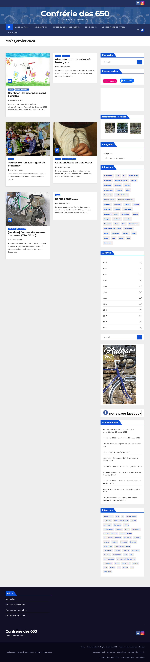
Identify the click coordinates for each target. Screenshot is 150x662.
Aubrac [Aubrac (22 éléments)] (133, 180)
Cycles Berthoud (99, 652)
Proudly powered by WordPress (17, 652)
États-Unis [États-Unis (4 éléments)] (107, 243)
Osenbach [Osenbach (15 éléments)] (107, 224)
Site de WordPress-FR (15, 615)
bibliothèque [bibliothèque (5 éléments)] (108, 190)
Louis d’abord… (109, 452)
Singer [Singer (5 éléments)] (106, 238)
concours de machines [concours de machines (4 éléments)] (125, 199)
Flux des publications (15, 604)
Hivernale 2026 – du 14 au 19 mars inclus (121, 481)
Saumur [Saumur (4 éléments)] (125, 233)
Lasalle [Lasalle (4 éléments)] (135, 214)
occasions (11, 228)
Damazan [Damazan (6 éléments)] (117, 204)
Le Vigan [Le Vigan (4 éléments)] (107, 219)
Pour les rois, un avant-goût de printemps (26, 164)
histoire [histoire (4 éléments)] (136, 204)
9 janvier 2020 (16, 240)
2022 (105, 286)
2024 (105, 274)
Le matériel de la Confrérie (109, 657)
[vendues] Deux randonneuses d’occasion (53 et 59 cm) (26, 234)
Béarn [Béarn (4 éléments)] (128, 190)
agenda (10, 89)
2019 (105, 304)
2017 (105, 316)
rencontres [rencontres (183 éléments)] (128, 228)
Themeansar (47, 652)
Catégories (107, 153)
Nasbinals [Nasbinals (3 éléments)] (117, 219)
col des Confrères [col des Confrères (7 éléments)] (121, 195)
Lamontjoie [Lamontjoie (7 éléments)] (125, 214)
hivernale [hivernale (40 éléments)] (107, 209)
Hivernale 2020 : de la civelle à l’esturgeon (72, 61)
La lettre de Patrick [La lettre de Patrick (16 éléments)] (110, 214)
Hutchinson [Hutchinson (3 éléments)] (127, 209)
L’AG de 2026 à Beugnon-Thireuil (117, 444)
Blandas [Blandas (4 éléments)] (119, 190)
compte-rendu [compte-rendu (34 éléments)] (109, 199)
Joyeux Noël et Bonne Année (115, 489)
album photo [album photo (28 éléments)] (133, 175)
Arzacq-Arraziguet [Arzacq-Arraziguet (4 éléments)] (121, 180)
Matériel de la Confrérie (66, 27)
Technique (90, 27)
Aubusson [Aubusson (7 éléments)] (107, 185)
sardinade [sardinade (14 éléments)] (115, 233)
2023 (105, 280)
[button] (138, 30)
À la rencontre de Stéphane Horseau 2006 (102, 647)
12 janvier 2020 (63, 167)
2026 (105, 262)
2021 (105, 292)
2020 (105, 298)
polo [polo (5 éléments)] (123, 224)
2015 (105, 328)
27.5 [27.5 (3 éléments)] (117, 175)
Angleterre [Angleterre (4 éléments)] (107, 180)
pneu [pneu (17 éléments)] (116, 224)
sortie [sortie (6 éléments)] (121, 238)
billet (58, 195)
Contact (12, 33)
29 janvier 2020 (16, 100)
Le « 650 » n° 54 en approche (115, 466)
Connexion (10, 599)
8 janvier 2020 (63, 203)
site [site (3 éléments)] (113, 238)
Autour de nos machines (127, 647)
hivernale (66, 55)
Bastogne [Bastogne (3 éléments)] (118, 185)
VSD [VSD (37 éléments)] (128, 238)
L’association (121, 652)
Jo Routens (111, 652)
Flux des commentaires (16, 610)
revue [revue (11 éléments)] (106, 233)
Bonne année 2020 (66, 198)
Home (83, 647)
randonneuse (21, 228)
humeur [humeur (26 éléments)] (117, 209)
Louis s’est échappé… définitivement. (119, 458)
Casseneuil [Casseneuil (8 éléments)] (107, 195)
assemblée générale (21, 89)
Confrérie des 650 (75, 13)
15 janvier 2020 (16, 170)
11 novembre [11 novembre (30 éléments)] (108, 175)
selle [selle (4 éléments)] (133, 233)
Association (22, 27)
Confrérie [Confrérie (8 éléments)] (107, 204)
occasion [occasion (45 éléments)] (127, 219)
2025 (105, 268)
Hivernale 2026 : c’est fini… (115, 438)
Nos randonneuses (127, 657)
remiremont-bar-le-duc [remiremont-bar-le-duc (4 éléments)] (112, 228)
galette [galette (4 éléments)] (127, 204)
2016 (105, 322)
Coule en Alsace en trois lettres (73, 162)
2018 (105, 310)
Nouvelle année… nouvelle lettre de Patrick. (122, 472)
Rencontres (41, 27)
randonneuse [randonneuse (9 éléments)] (133, 224)
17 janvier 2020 (63, 67)
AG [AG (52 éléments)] (124, 175)
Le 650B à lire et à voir (113, 27)
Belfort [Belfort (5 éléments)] (127, 185)
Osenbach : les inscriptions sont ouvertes (27, 94)
